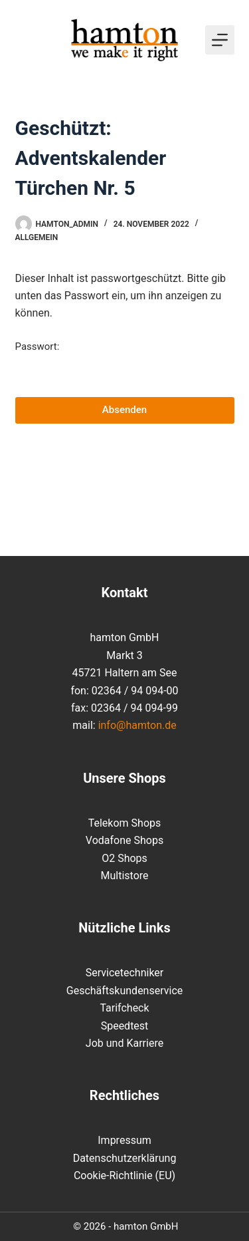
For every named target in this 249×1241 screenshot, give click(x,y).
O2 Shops (124, 858)
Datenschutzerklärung (125, 1158)
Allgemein (36, 237)
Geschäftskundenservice (124, 990)
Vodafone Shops (124, 840)
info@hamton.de (137, 725)
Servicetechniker (125, 972)
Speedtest (125, 1026)
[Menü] (219, 40)
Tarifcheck (124, 1008)
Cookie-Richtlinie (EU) (124, 1175)
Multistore (124, 875)
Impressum (124, 1140)
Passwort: (124, 364)
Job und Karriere (124, 1043)
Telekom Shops (124, 823)
